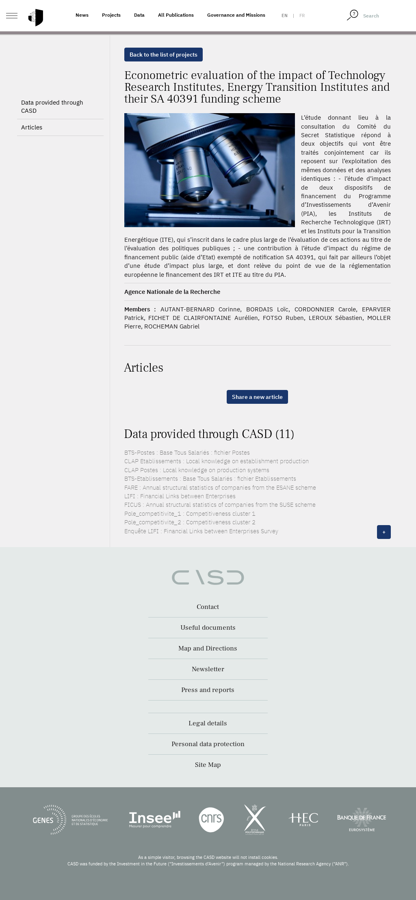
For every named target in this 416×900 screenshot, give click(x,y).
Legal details (207, 723)
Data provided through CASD (52, 106)
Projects (111, 15)
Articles (31, 127)
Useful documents (208, 627)
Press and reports (207, 689)
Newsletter (208, 669)
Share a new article (257, 397)
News (82, 15)
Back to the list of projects (163, 54)
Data (139, 15)
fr (302, 15)
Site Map (208, 764)
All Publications (176, 15)
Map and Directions (207, 648)
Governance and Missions (236, 15)
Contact (208, 606)
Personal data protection (208, 744)
